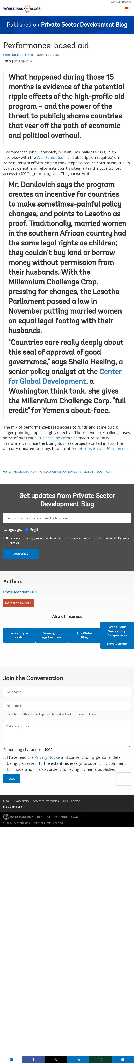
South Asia (104, 472)
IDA (48, 817)
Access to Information (46, 801)
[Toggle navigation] (126, 9)
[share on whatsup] (100, 1059)
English (24, 61)
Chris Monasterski (18, 54)
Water (7, 472)
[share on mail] (11, 1059)
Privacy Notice (47, 757)
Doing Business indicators (49, 437)
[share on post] (56, 1059)
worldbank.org (121, 2)
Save (11, 778)
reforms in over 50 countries (102, 448)
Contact (75, 801)
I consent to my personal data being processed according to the (69, 540)
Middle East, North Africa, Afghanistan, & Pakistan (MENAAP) (54, 472)
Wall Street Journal (54, 157)
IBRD (39, 817)
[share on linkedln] (78, 1059)
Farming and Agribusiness (52, 635)
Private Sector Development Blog (84, 25)
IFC (55, 817)
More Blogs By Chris (18, 603)
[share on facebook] (33, 1059)
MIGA (64, 817)
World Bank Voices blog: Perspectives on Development (117, 635)
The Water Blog (84, 635)
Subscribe (21, 553)
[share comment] (123, 1059)
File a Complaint (12, 806)
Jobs (65, 801)
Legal (6, 801)
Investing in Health (19, 635)
